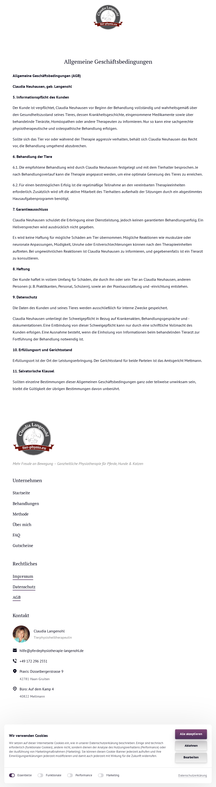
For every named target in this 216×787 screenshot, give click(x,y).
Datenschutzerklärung (192, 775)
